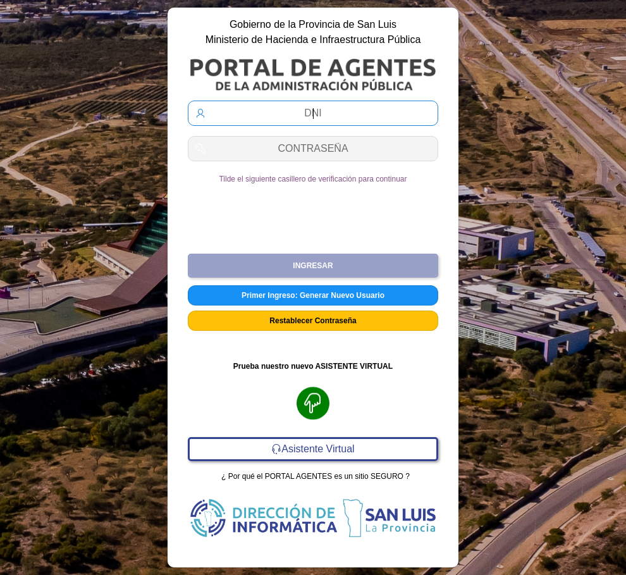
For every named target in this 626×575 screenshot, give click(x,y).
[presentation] (313, 213)
